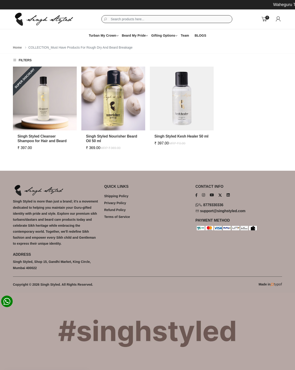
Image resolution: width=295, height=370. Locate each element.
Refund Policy (115, 210)
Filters (22, 60)
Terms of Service (117, 217)
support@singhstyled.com (220, 211)
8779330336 (209, 205)
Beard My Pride (134, 35)
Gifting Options (163, 35)
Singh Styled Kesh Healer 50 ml (181, 136)
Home (17, 47)
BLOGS (200, 35)
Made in (270, 284)
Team (185, 35)
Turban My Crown (102, 35)
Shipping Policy (116, 196)
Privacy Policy (115, 203)
